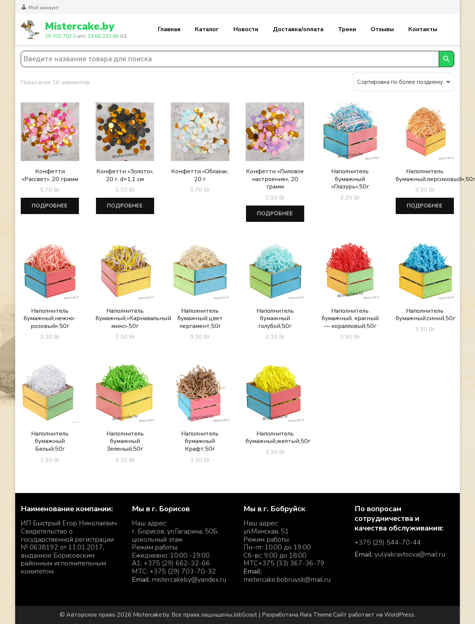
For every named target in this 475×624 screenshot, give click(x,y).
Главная (169, 29)
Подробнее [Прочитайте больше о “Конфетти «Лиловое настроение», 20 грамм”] (275, 213)
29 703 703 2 (60, 36)
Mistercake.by (79, 26)
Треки (347, 29)
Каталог (207, 29)
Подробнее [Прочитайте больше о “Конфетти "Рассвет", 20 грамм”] (50, 205)
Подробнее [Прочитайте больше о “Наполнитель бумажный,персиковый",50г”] (425, 205)
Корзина (449, 29)
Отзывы (382, 29)
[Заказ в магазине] (403, 82)
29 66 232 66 (103, 36)
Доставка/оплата (298, 29)
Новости (245, 29)
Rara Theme (316, 615)
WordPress (399, 615)
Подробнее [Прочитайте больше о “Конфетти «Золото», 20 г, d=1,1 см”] (125, 205)
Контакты (422, 29)
